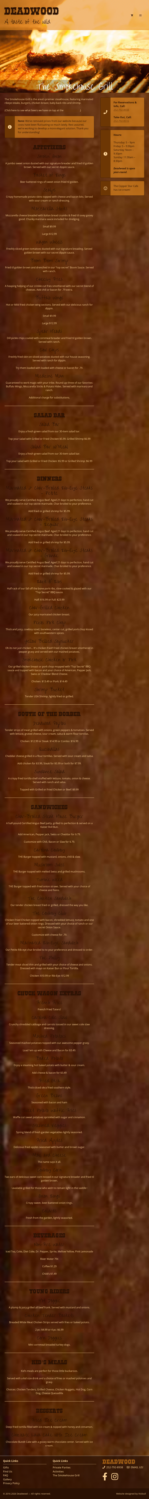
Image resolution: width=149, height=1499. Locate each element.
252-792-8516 (121, 121)
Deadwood (31, 11)
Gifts (6, 1467)
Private (57, 1467)
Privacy (7, 1483)
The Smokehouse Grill (66, 1475)
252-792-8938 (121, 110)
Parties (66, 1467)
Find (6, 1471)
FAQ (5, 1475)
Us (10, 1471)
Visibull (142, 1493)
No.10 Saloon (72, 110)
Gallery (7, 1479)
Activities (58, 1471)
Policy (16, 1483)
